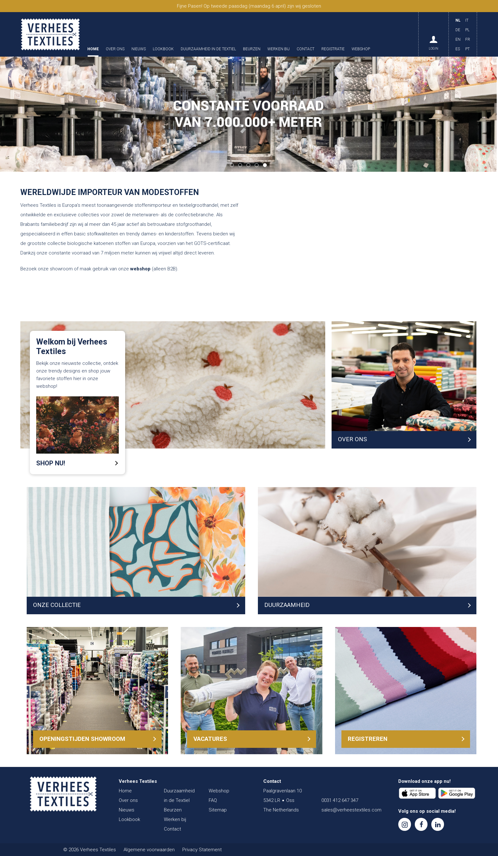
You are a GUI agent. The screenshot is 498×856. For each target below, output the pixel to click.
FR (467, 39)
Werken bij (278, 49)
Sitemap (218, 810)
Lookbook (163, 49)
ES (457, 49)
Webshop (361, 49)
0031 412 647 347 (339, 800)
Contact (305, 49)
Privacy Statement (202, 850)
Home (93, 49)
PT (467, 49)
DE (457, 30)
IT (466, 20)
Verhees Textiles (50, 34)
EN (458, 39)
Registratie (333, 49)
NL (458, 20)
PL (467, 30)
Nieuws (138, 49)
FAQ (213, 800)
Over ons (115, 49)
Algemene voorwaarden (149, 850)
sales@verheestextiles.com (351, 810)
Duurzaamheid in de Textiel (208, 49)
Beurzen (251, 49)
